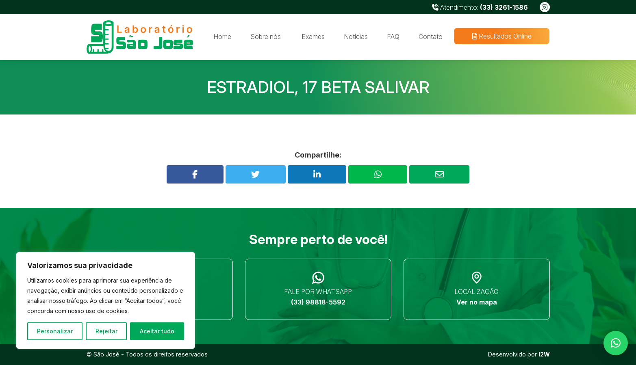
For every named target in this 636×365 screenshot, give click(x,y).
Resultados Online (502, 36)
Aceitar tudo (157, 331)
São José (106, 354)
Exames (313, 36)
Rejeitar (106, 331)
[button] (615, 343)
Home (222, 36)
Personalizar (55, 331)
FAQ (393, 36)
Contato (431, 36)
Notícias (356, 36)
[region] (105, 300)
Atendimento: (480, 7)
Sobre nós (265, 36)
